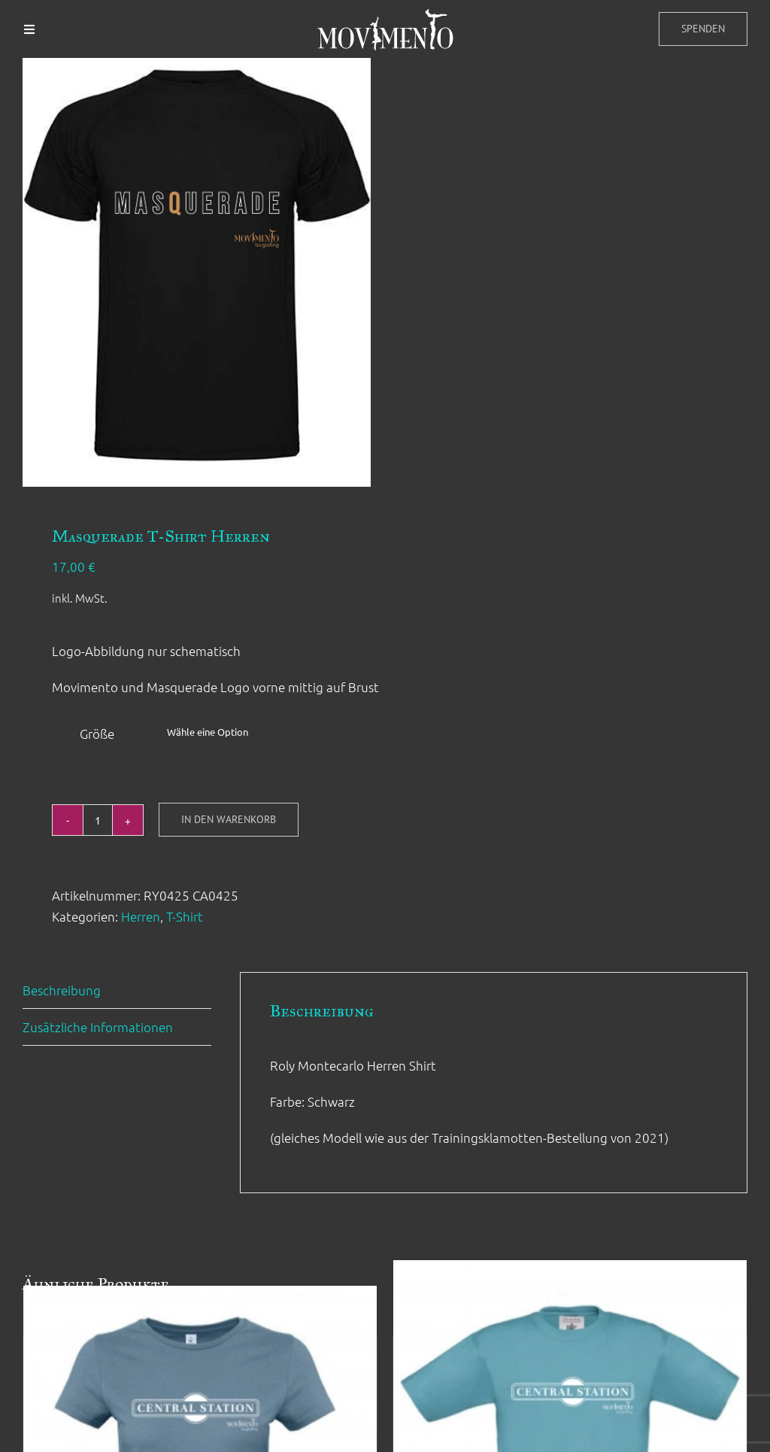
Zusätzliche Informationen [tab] (98, 1027)
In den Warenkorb (228, 819)
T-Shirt (184, 916)
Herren (140, 916)
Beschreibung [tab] (62, 990)
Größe (97, 733)
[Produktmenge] (98, 820)
